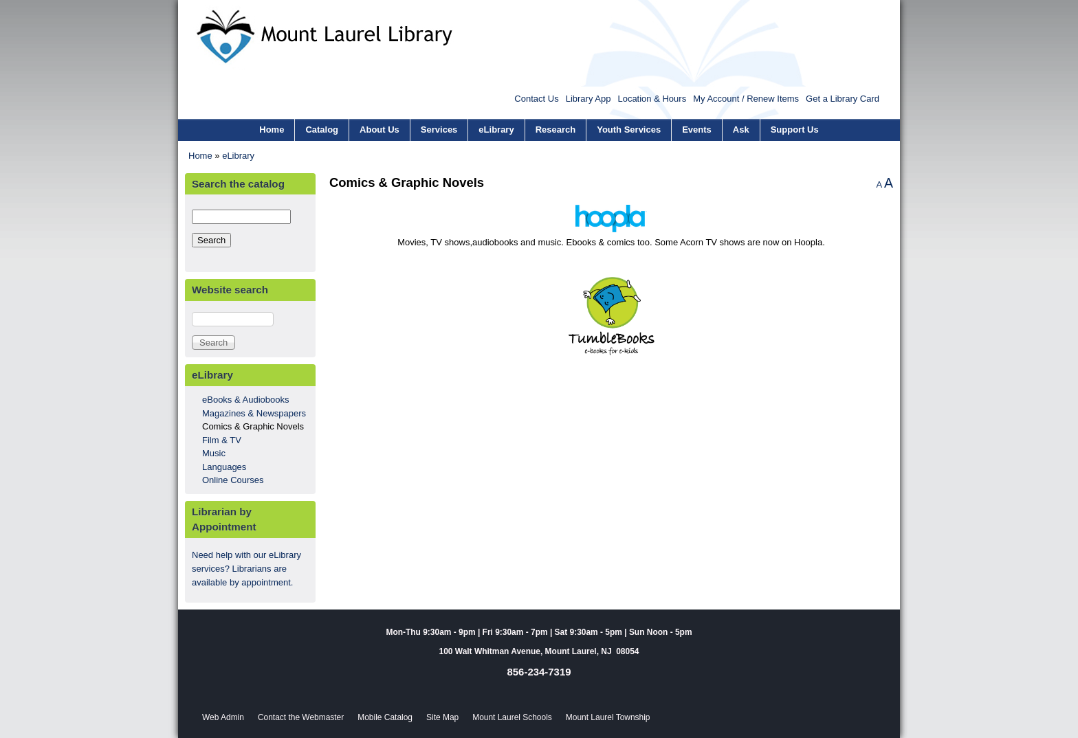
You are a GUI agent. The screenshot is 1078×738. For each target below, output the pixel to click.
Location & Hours (651, 98)
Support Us (795, 129)
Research (556, 129)
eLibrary (496, 129)
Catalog (321, 129)
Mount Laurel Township (608, 717)
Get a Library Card (842, 98)
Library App (588, 98)
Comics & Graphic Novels (253, 426)
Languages (224, 467)
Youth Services (629, 129)
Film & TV (221, 440)
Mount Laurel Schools (512, 717)
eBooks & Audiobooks (245, 399)
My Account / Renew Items (746, 98)
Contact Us (536, 98)
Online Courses (233, 480)
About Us (379, 129)
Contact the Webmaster (301, 717)
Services (439, 129)
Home (271, 129)
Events (697, 129)
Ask (741, 129)
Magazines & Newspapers (254, 413)
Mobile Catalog (385, 717)
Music (214, 453)
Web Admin (223, 717)
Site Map (442, 717)
